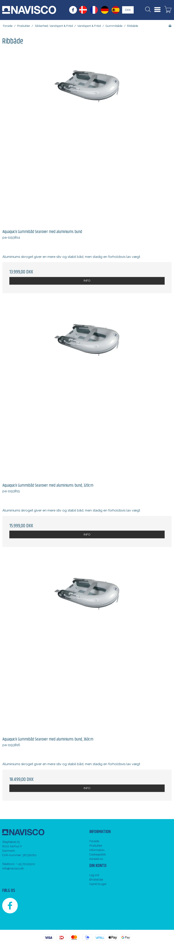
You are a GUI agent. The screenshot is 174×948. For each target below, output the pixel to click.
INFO (87, 280)
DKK (128, 10)
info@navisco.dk (13, 868)
